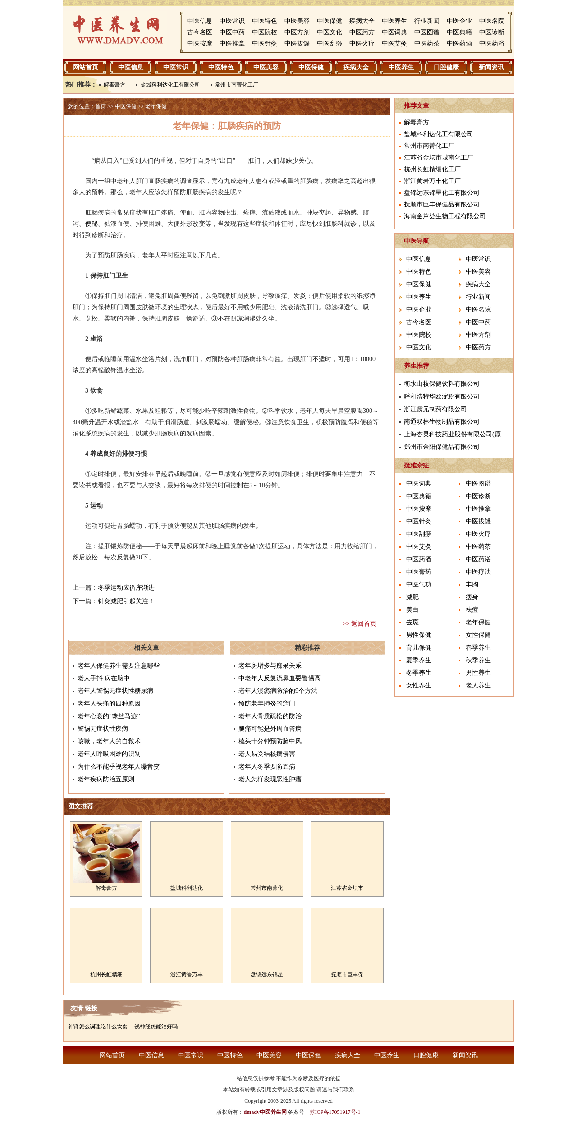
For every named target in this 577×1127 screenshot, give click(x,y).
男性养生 (478, 672)
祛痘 (472, 609)
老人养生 (478, 685)
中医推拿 (232, 43)
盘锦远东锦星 (267, 974)
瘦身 (472, 597)
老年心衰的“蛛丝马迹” (109, 716)
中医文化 (329, 32)
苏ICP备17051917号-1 (335, 1112)
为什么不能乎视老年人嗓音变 (119, 766)
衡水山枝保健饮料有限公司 (442, 383)
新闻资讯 (491, 67)
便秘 (91, 223)
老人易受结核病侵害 (266, 754)
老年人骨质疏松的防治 (270, 716)
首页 (100, 106)
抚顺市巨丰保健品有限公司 (442, 204)
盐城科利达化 (186, 888)
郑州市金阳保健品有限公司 (442, 447)
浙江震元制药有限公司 (435, 409)
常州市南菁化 (267, 888)
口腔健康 (446, 67)
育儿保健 (418, 647)
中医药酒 (459, 43)
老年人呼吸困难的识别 (109, 754)
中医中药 (232, 32)
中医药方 (362, 32)
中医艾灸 (394, 43)
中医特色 (264, 21)
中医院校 (264, 32)
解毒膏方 (114, 85)
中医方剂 (297, 32)
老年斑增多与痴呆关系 (270, 665)
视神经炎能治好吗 (156, 1026)
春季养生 (478, 647)
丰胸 (472, 584)
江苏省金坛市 (347, 888)
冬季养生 (418, 672)
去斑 (412, 622)
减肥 (412, 597)
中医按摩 (199, 43)
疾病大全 (362, 21)
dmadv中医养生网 (264, 1112)
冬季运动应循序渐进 (126, 587)
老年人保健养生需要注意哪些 (119, 665)
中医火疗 (362, 43)
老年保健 (156, 106)
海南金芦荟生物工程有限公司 (445, 216)
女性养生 (418, 685)
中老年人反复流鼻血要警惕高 (279, 678)
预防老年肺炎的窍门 (266, 703)
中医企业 (459, 21)
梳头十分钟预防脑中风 (270, 741)
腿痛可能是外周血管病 (270, 728)
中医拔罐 (297, 43)
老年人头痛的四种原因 (109, 703)
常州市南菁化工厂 (236, 85)
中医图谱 (427, 32)
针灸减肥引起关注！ (126, 601)
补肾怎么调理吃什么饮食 (98, 1026)
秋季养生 (478, 660)
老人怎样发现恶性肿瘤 (270, 779)
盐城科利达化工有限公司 (170, 85)
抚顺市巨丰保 (347, 974)
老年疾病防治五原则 (106, 779)
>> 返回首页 (359, 623)
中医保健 (329, 21)
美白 (412, 609)
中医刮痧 (329, 43)
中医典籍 (459, 32)
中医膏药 (418, 571)
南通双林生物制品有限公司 (442, 421)
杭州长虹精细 (106, 974)
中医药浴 (491, 43)
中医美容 (297, 21)
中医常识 (232, 21)
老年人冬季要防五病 (266, 766)
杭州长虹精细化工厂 (432, 169)
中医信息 (199, 21)
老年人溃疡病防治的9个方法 (277, 690)
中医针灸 (264, 43)
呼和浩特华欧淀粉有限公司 (442, 396)
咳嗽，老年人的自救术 (109, 741)
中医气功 (418, 584)
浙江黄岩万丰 (186, 974)
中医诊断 (491, 32)
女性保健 (478, 635)
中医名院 (491, 21)
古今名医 (199, 32)
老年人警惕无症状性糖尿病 (115, 690)
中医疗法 (478, 571)
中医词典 (394, 32)
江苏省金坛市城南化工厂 (438, 157)
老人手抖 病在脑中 (104, 678)
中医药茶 (427, 43)
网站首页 (85, 67)
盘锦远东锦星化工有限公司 (442, 192)
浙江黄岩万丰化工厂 (432, 181)
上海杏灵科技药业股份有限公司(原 (452, 434)
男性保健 (418, 635)
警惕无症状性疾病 (103, 728)
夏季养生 (418, 660)
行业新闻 (427, 21)
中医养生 (394, 21)
